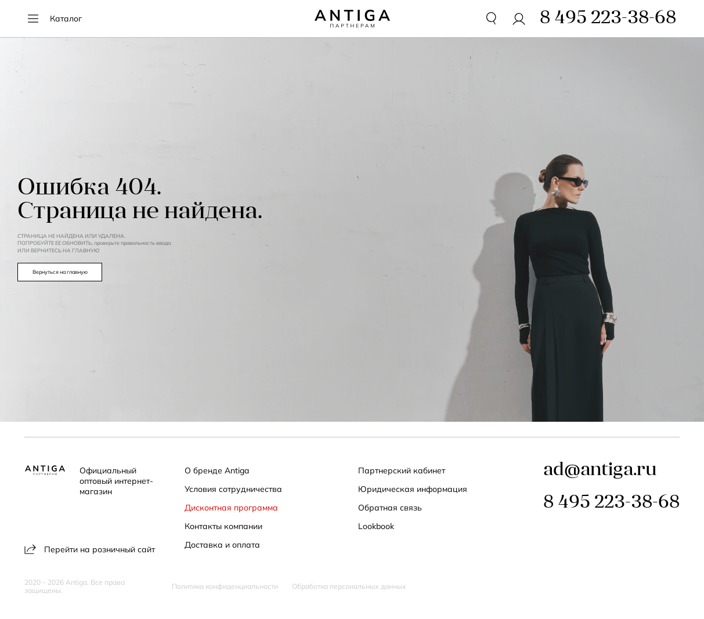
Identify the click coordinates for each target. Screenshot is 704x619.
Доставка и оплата (222, 545)
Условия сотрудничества (233, 489)
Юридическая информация (412, 489)
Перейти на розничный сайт (89, 549)
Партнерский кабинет (401, 470)
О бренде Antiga (217, 470)
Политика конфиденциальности (225, 586)
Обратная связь (390, 507)
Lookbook (376, 526)
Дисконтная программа (231, 507)
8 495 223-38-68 (611, 503)
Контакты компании (223, 526)
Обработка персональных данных (349, 586)
